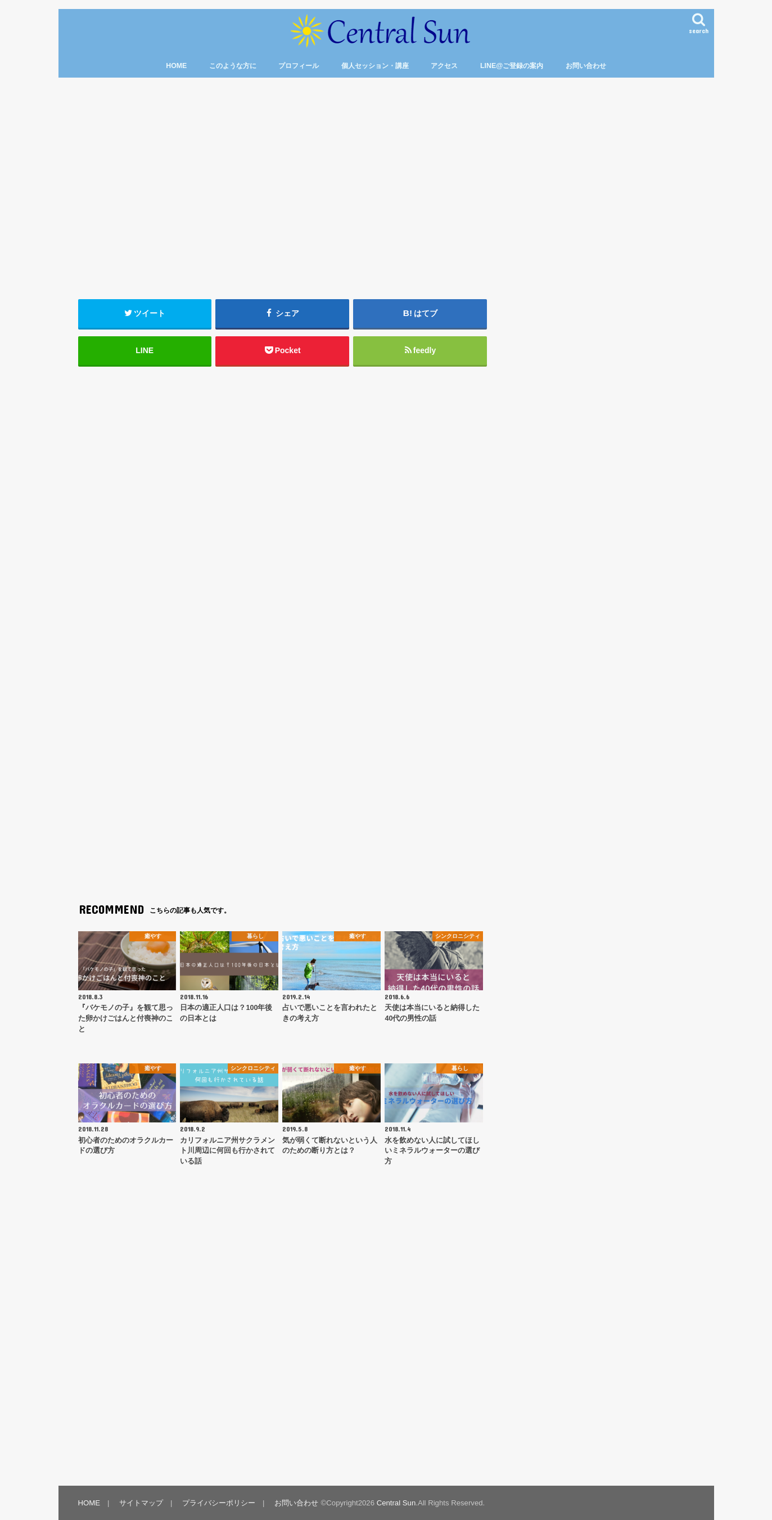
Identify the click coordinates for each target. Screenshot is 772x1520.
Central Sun (396, 1503)
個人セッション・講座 (375, 66)
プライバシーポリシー (218, 1503)
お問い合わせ (586, 66)
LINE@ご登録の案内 (511, 66)
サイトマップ (141, 1503)
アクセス (444, 66)
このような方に (232, 66)
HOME (176, 66)
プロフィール (298, 66)
